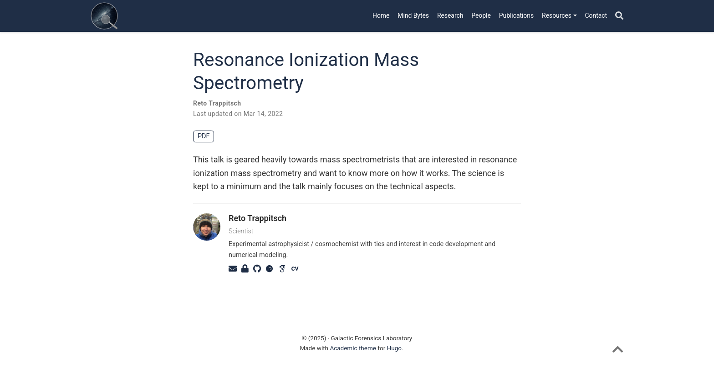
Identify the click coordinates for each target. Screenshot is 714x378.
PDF (203, 136)
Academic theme (353, 348)
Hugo (394, 348)
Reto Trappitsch (217, 103)
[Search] (619, 16)
